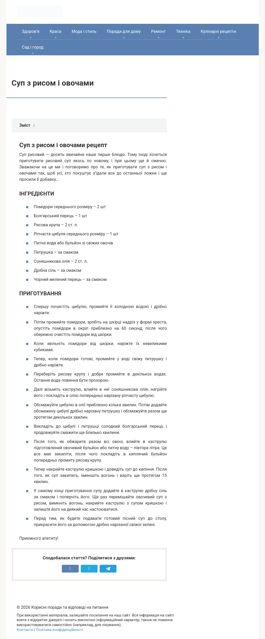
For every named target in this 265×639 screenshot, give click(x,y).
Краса (55, 31)
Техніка (183, 31)
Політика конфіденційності (59, 630)
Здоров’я (30, 31)
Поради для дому (124, 31)
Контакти (25, 630)
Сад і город (33, 47)
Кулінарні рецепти (218, 31)
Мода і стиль (84, 31)
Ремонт (158, 31)
